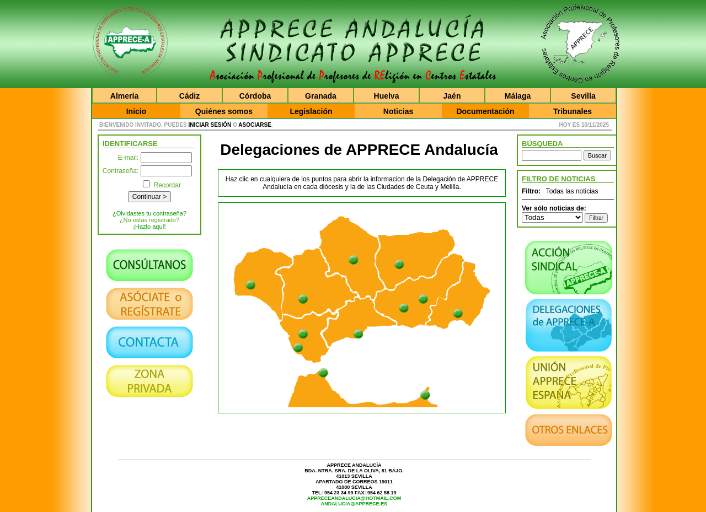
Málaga (518, 95)
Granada (320, 95)
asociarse (254, 125)
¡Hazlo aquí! (149, 226)
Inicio (136, 111)
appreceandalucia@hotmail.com (354, 498)
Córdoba (255, 95)
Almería (124, 95)
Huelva (386, 95)
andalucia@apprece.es (354, 503)
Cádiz (189, 95)
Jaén (452, 95)
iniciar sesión (210, 125)
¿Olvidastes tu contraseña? (149, 213)
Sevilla (583, 95)
